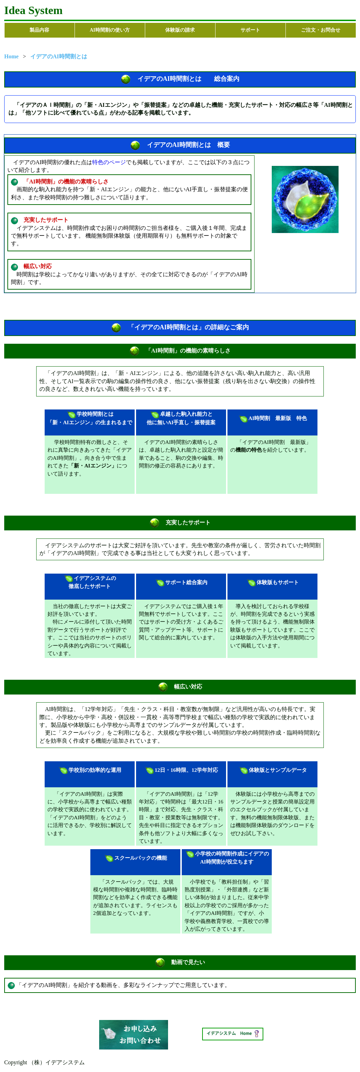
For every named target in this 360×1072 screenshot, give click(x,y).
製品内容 (39, 30)
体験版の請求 (180, 30)
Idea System (33, 10)
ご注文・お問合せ (320, 30)
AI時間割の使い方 (110, 30)
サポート (250, 30)
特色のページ (109, 162)
